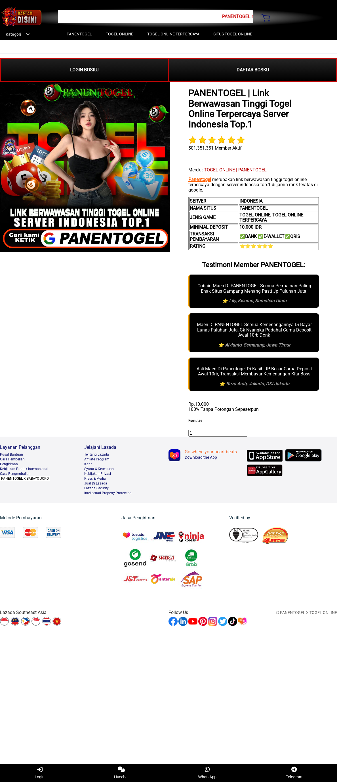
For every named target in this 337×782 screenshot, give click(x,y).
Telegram (294, 773)
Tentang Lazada (96, 454)
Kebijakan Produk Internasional (24, 469)
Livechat (121, 773)
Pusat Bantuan (11, 454)
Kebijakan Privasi (97, 474)
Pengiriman (9, 464)
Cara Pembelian (12, 459)
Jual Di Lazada (95, 483)
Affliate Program (96, 459)
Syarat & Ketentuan (99, 469)
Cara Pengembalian (15, 474)
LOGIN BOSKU (84, 70)
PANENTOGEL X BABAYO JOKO (25, 479)
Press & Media (95, 479)
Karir (88, 464)
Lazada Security (96, 488)
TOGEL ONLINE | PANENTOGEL (235, 170)
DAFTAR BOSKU (253, 70)
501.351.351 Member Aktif (215, 148)
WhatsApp (207, 773)
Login (39, 773)
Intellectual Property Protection (108, 493)
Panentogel (199, 179)
